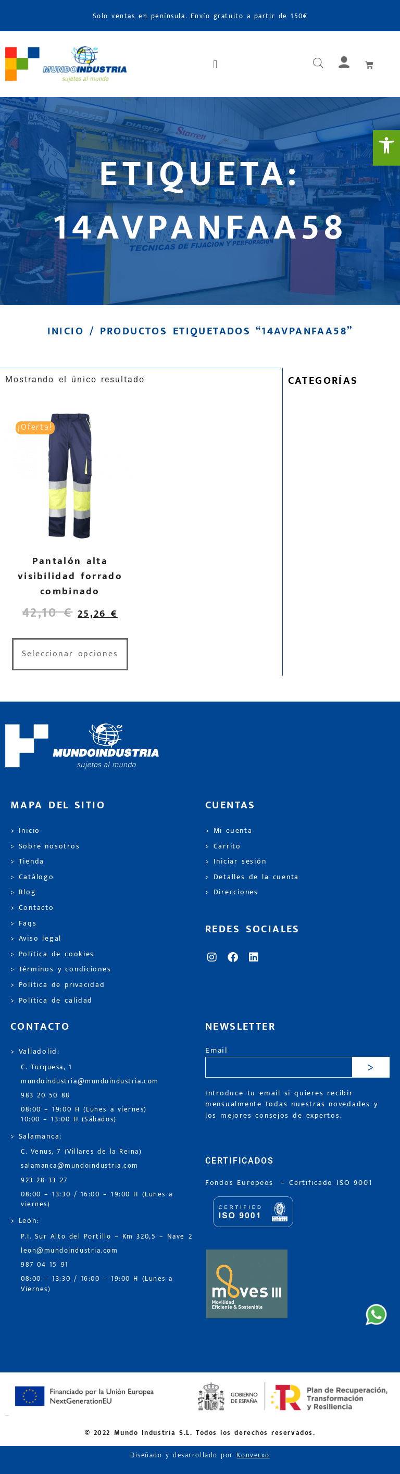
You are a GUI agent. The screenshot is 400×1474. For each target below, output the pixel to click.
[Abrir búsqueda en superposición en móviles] (318, 64)
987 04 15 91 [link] (45, 1264)
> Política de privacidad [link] (57, 985)
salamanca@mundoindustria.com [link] (80, 1165)
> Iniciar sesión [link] (235, 861)
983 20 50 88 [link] (45, 1095)
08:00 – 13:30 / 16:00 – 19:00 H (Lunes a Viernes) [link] (97, 1283)
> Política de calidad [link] (51, 1000)
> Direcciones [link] (231, 892)
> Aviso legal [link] (35, 938)
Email (216, 1051)
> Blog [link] (23, 892)
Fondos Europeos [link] (241, 1183)
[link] (386, 148)
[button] (216, 64)
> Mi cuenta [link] (229, 831)
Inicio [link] (65, 331)
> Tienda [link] (27, 861)
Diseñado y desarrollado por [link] (200, 1455)
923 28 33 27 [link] (44, 1180)
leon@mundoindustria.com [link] (69, 1250)
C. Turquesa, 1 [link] (46, 1067)
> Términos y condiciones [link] (60, 969)
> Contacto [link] (32, 908)
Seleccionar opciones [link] (70, 654)
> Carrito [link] (223, 846)
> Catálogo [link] (32, 877)
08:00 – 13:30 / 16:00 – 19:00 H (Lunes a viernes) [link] (97, 1199)
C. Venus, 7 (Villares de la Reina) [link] (81, 1151)
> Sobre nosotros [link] (45, 846)
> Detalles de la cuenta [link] (252, 877)
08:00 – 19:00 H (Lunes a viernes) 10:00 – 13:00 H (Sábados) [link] (84, 1114)
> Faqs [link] (23, 923)
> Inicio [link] (25, 831)
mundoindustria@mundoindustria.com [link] (90, 1081)
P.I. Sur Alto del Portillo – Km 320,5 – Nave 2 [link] (106, 1236)
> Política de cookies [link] (52, 954)
